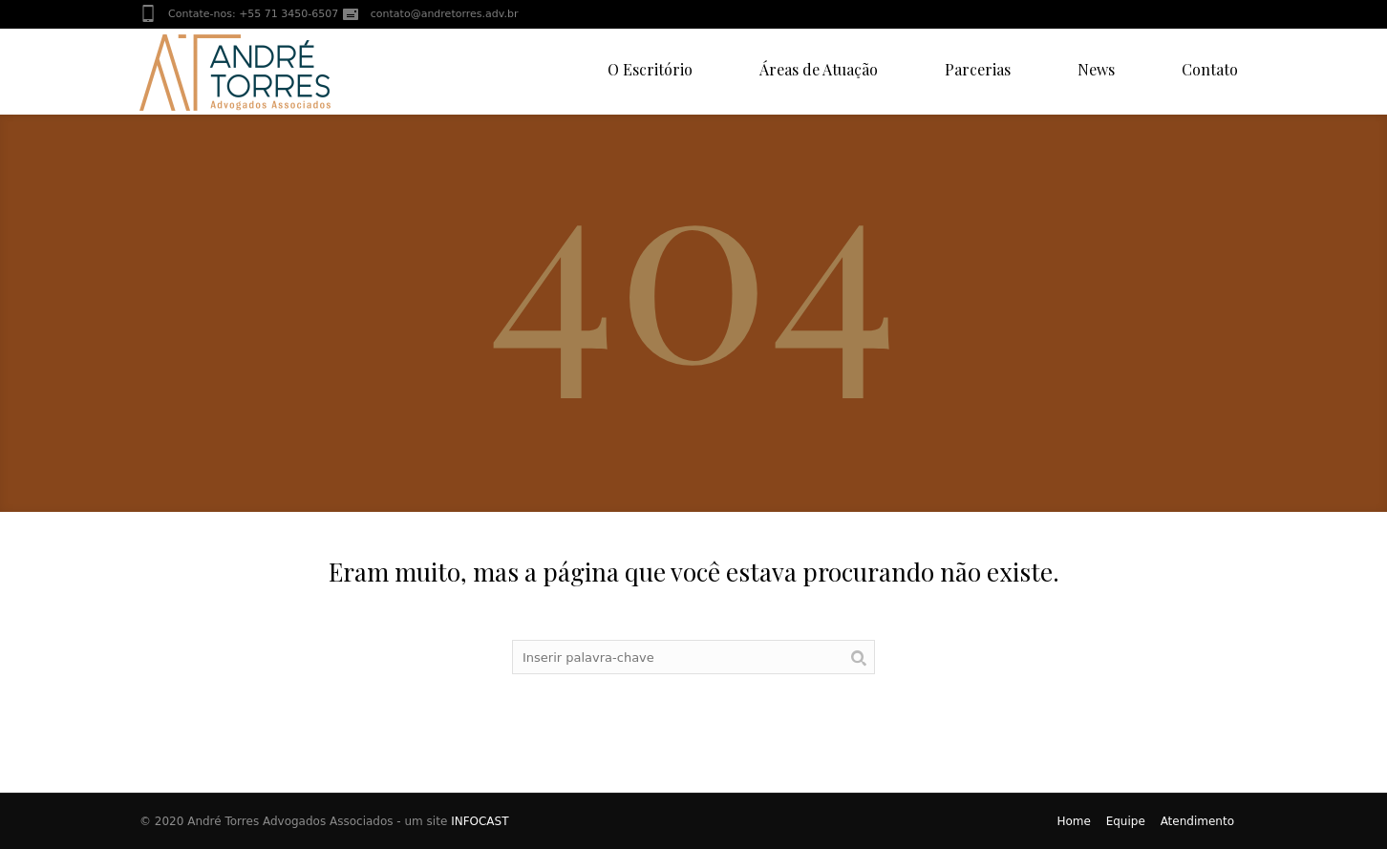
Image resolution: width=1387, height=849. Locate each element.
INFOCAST (479, 821)
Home (1073, 821)
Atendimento (1197, 821)
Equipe (1125, 821)
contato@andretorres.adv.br (445, 14)
